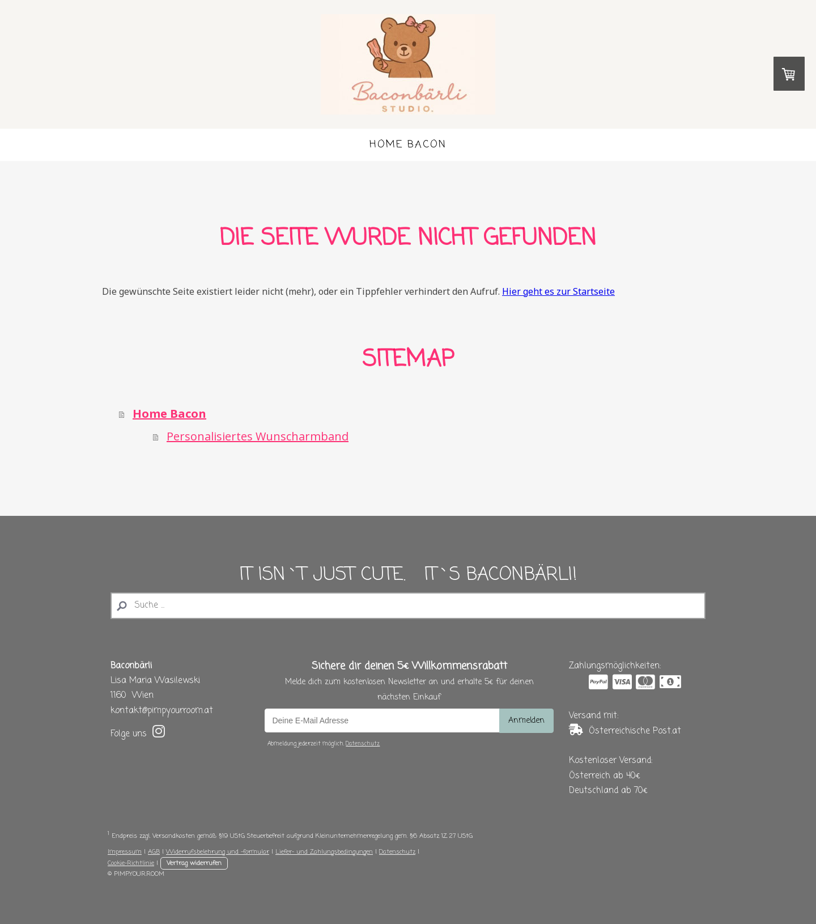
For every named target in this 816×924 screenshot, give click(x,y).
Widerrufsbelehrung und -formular (217, 852)
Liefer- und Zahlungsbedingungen (324, 852)
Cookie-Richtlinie (131, 863)
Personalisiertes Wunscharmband (257, 436)
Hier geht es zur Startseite (558, 291)
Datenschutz (363, 744)
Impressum (125, 852)
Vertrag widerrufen (194, 863)
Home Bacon (408, 144)
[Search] (408, 605)
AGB (154, 852)
